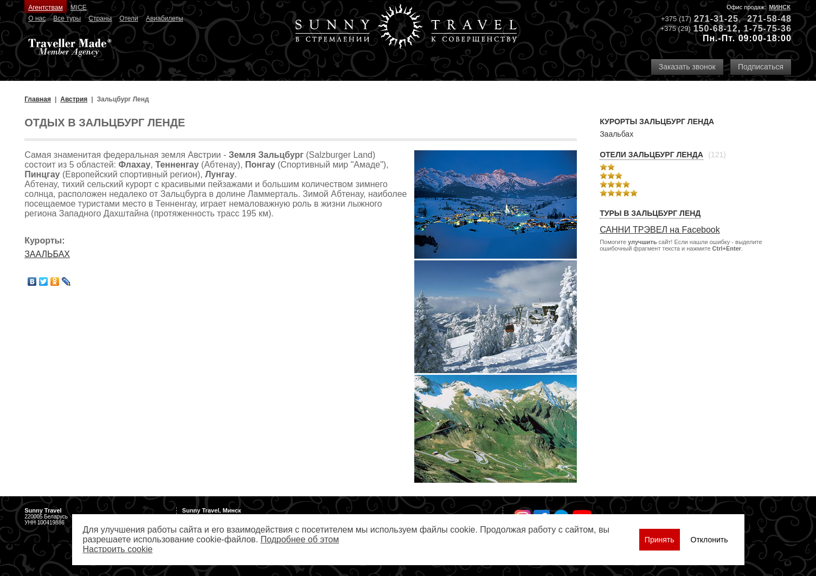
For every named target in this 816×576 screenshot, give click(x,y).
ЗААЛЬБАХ (47, 254)
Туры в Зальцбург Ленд (650, 213)
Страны (100, 18)
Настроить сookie (118, 549)
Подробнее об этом (299, 539)
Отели (128, 18)
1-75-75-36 (768, 28)
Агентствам (45, 7)
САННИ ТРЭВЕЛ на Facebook (660, 229)
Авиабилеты (164, 18)
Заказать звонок (687, 66)
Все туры (67, 18)
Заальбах (616, 134)
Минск (780, 7)
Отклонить (709, 539)
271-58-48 (769, 18)
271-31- (711, 18)
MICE (78, 7)
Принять (659, 539)
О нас (37, 18)
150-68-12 (715, 28)
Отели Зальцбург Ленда (651, 154)
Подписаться (760, 66)
